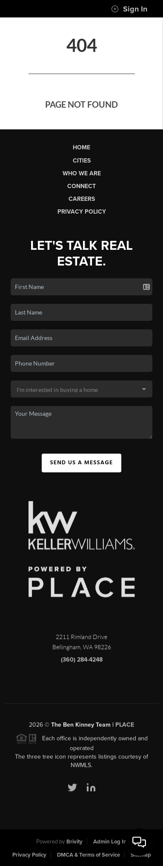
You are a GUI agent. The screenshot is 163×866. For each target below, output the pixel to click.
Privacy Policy (81, 211)
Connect (81, 186)
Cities (82, 160)
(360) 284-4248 (82, 662)
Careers (82, 199)
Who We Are (82, 173)
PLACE (124, 727)
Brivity (74, 841)
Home (81, 147)
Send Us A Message (81, 462)
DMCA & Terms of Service (88, 855)
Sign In (129, 9)
